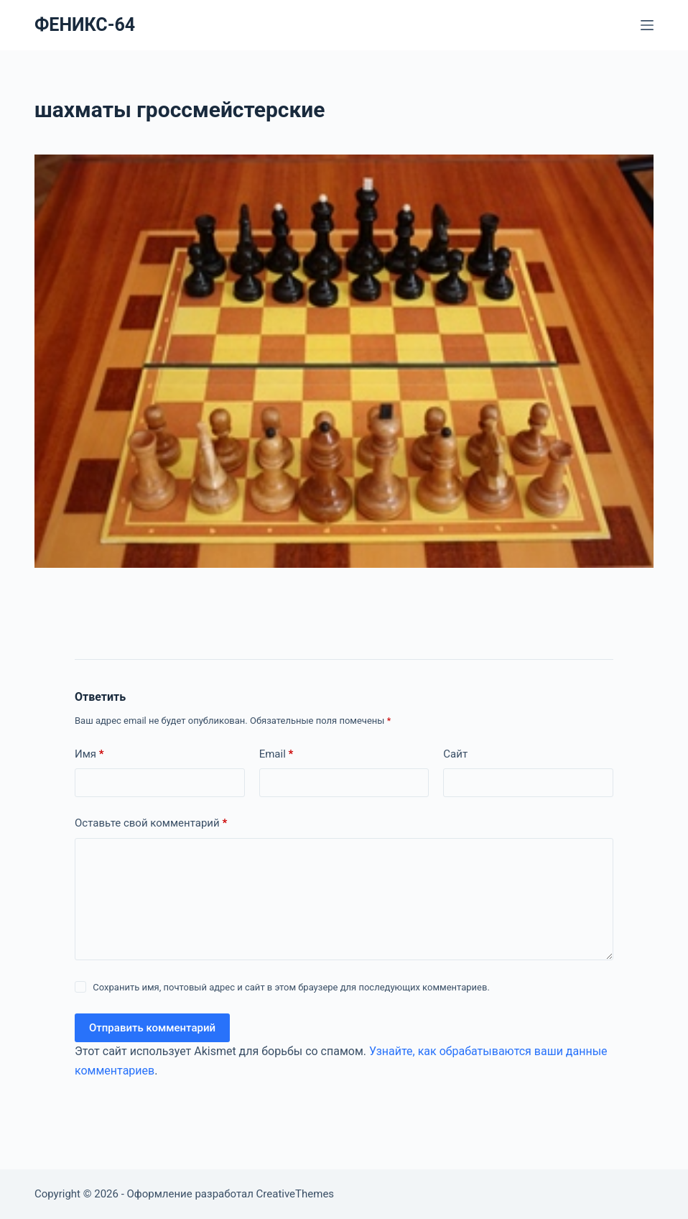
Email (276, 754)
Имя (89, 754)
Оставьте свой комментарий (151, 823)
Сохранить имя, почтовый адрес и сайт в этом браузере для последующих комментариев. (291, 987)
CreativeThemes (295, 1193)
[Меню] (647, 25)
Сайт (455, 754)
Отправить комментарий (152, 1027)
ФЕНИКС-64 (84, 24)
